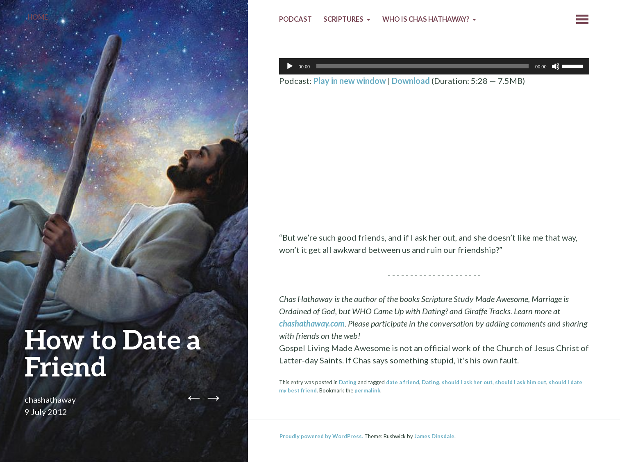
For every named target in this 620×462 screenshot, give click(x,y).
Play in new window (349, 81)
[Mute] (556, 66)
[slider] (422, 66)
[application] (434, 66)
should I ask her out (467, 382)
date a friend (402, 382)
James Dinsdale (434, 436)
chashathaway (50, 399)
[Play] (290, 66)
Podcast (295, 19)
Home (37, 17)
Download (411, 81)
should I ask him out (520, 382)
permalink (367, 390)
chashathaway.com (312, 323)
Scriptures (343, 19)
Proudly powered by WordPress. (321, 436)
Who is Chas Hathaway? (426, 19)
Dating (348, 382)
